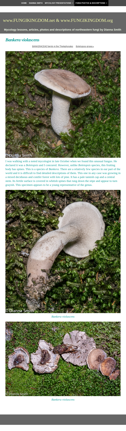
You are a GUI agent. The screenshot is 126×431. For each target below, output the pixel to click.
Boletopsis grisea (85, 46)
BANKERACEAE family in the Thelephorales (52, 46)
